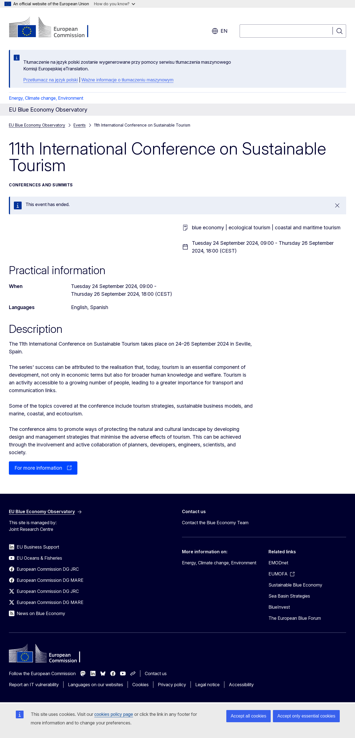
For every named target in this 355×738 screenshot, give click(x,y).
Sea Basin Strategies (289, 596)
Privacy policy (172, 684)
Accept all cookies (248, 716)
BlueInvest (279, 607)
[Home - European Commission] (53, 28)
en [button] (219, 31)
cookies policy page (113, 714)
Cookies (140, 684)
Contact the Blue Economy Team (215, 522)
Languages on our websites (95, 684)
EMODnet (278, 562)
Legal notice (207, 684)
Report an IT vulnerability (34, 684)
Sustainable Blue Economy (295, 585)
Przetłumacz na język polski (50, 80)
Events (79, 125)
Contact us (156, 673)
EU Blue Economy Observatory (37, 125)
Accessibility (241, 684)
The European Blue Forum (294, 618)
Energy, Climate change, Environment (46, 98)
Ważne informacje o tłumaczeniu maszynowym (128, 80)
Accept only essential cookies (306, 716)
